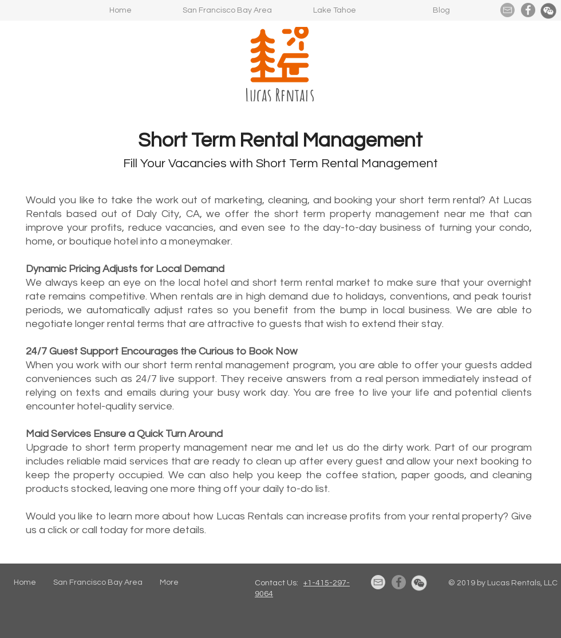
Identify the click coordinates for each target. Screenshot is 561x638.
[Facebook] (528, 10)
